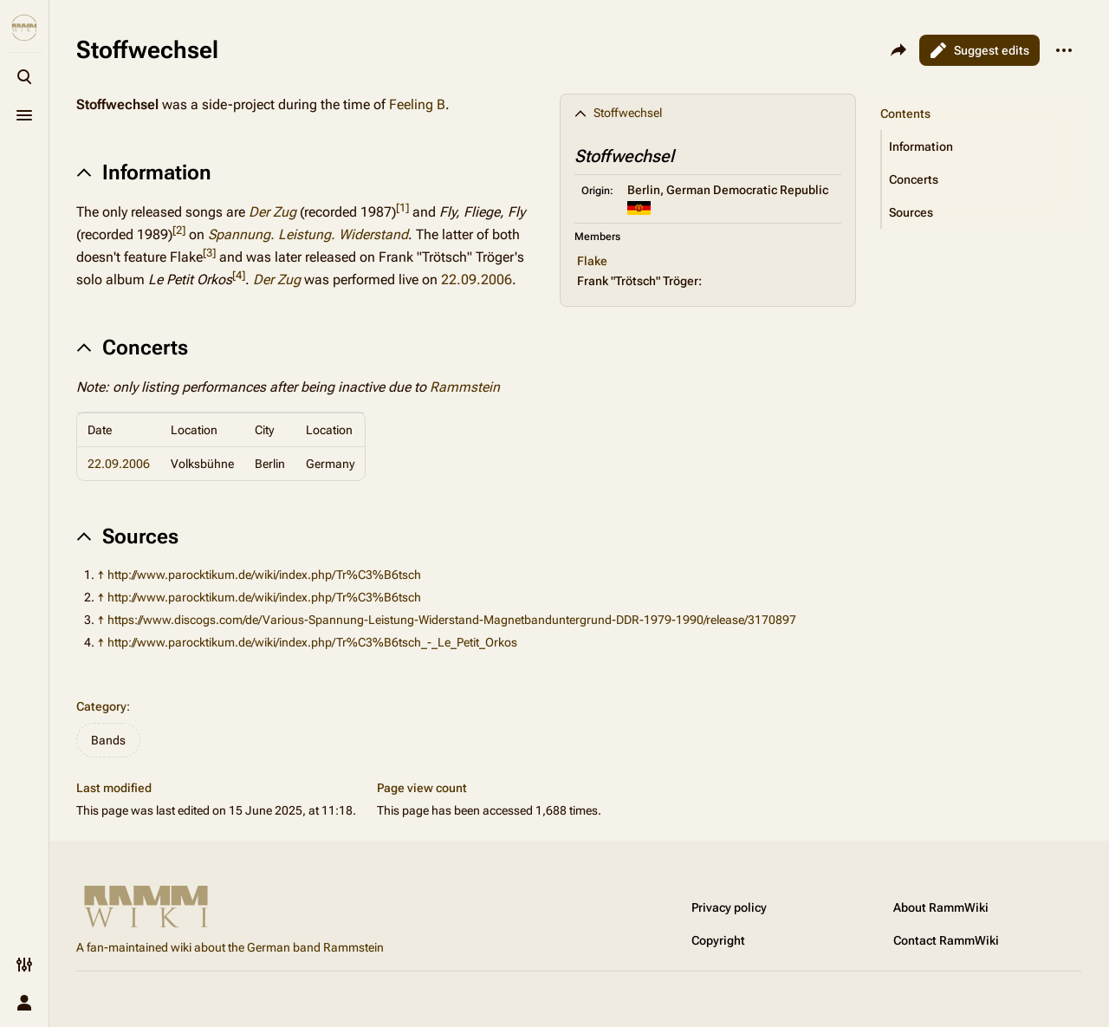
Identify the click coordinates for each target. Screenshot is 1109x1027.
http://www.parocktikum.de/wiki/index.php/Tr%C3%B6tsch (264, 575)
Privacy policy (729, 907)
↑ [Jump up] (101, 575)
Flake (592, 261)
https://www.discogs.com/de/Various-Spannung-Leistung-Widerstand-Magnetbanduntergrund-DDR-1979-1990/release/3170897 (451, 620)
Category (101, 706)
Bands (108, 740)
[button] (981, 146)
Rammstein (465, 387)
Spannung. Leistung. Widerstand (308, 234)
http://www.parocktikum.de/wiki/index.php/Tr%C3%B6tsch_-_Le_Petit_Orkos (312, 642)
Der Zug (272, 212)
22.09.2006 (476, 279)
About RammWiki (941, 907)
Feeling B (417, 104)
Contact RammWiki (946, 940)
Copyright (718, 940)
